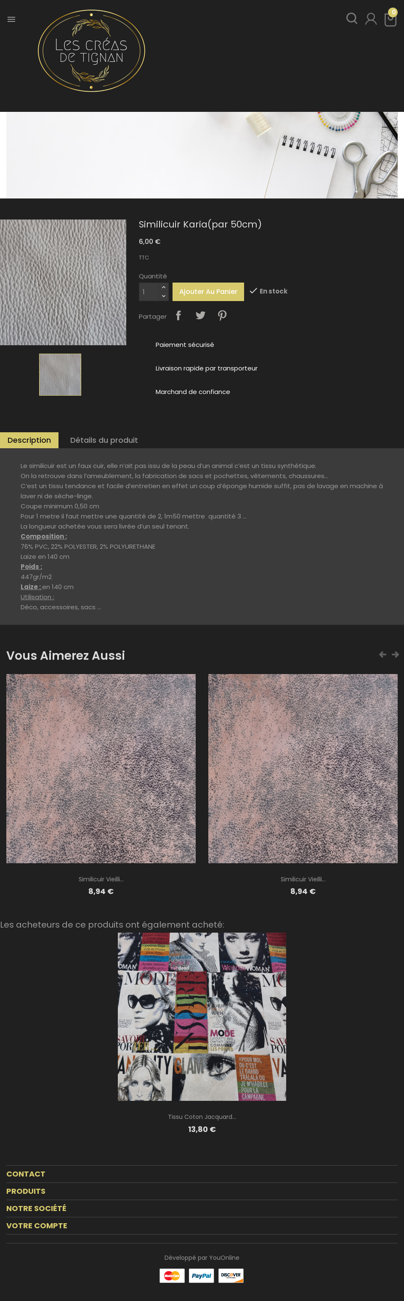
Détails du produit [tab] (104, 440)
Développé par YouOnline (202, 1257)
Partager (178, 315)
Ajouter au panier (208, 291)
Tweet (200, 315)
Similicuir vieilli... (101, 879)
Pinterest (222, 315)
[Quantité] (149, 292)
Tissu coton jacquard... (202, 1117)
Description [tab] (29, 440)
